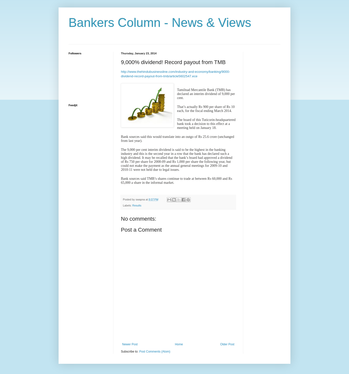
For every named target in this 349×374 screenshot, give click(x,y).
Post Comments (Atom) (154, 351)
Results (136, 205)
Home (179, 344)
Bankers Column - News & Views (160, 23)
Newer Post (130, 344)
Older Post (227, 344)
